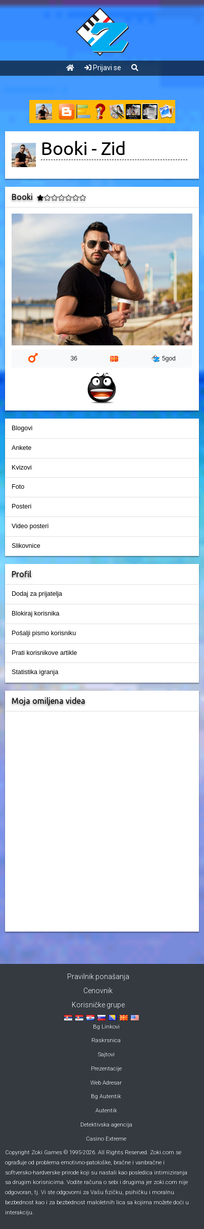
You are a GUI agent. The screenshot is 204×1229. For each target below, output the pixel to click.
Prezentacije (106, 1068)
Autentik (106, 1110)
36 (73, 358)
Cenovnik (98, 991)
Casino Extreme (106, 1139)
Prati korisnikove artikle (44, 652)
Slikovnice (26, 545)
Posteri (21, 506)
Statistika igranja (35, 672)
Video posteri (30, 526)
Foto (18, 486)
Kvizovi (22, 467)
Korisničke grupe (98, 1005)
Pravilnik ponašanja (98, 976)
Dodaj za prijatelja (37, 593)
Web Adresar (106, 1083)
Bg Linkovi (106, 1026)
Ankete (21, 447)
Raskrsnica (106, 1040)
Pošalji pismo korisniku (44, 633)
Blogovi (22, 428)
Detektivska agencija (106, 1124)
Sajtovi (106, 1054)
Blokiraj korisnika (35, 613)
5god (163, 358)
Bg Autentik (106, 1096)
